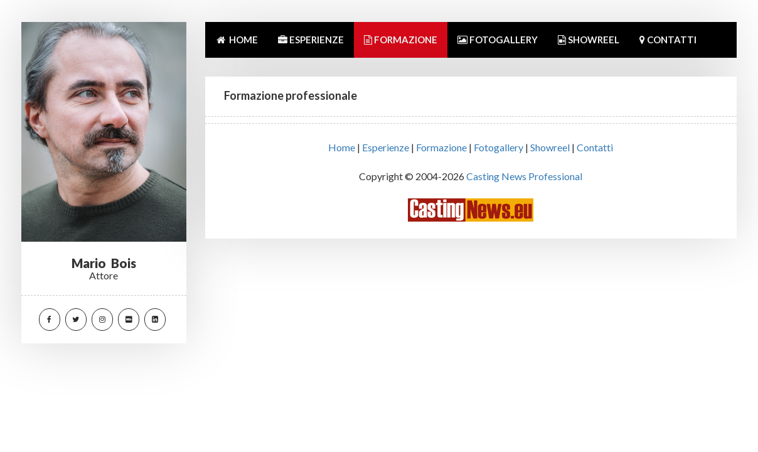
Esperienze (385, 147)
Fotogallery (498, 147)
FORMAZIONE (400, 39)
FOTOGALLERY (497, 39)
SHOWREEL (588, 39)
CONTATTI (668, 39)
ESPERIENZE (311, 39)
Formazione (441, 147)
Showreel (550, 147)
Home (341, 147)
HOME (236, 39)
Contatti (595, 147)
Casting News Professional (524, 176)
